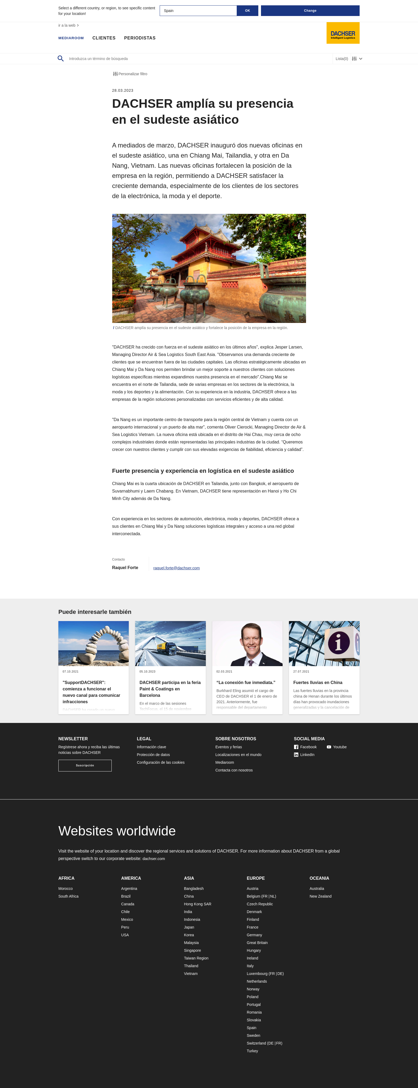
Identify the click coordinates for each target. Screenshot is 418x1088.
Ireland (252, 958)
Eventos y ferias (228, 747)
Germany (254, 935)
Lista (342, 59)
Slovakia (254, 1020)
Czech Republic (260, 904)
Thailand (191, 966)
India (188, 912)
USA (125, 935)
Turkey (252, 1051)
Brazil (126, 896)
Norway (253, 989)
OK (247, 11)
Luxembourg (257, 973)
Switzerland (256, 1043)
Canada (127, 904)
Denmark (254, 912)
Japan (189, 927)
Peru (125, 927)
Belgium (253, 896)
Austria (253, 888)
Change (310, 11)
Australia (317, 888)
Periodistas (143, 39)
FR (265, 896)
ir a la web (69, 25)
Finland (253, 919)
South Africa (68, 896)
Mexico (127, 919)
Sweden (253, 1035)
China (189, 896)
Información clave (151, 747)
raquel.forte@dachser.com (178, 567)
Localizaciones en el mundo (238, 755)
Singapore (192, 950)
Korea (189, 935)
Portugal (254, 1004)
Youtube (337, 747)
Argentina (129, 888)
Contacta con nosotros (234, 770)
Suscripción (85, 765)
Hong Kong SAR (197, 904)
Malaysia (191, 943)
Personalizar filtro (129, 74)
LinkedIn (304, 755)
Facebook (305, 747)
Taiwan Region (196, 958)
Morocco (65, 888)
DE (279, 973)
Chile (125, 912)
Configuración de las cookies (161, 762)
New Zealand (321, 896)
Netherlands (257, 981)
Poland (253, 997)
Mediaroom (73, 39)
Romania (254, 1012)
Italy (250, 966)
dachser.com (155, 858)
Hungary (254, 950)
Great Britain (257, 943)
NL (272, 896)
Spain (251, 1028)
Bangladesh (194, 888)
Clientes (107, 39)
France (253, 927)
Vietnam (191, 973)
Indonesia (192, 919)
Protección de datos (153, 755)
